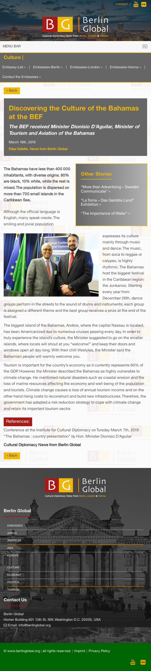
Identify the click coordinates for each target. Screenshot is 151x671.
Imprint (79, 651)
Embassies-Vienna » (125, 67)
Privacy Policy (99, 651)
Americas (14, 540)
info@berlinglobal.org (35, 625)
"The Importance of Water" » (105, 213)
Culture (13, 567)
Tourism (13, 590)
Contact (122, 4)
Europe (12, 555)
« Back (12, 90)
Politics (13, 582)
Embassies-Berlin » (48, 67)
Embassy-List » (14, 67)
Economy (14, 575)
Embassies (15, 526)
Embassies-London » (86, 67)
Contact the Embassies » (21, 77)
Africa (12, 533)
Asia (10, 548)
